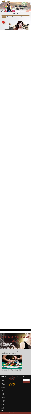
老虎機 (2, 403)
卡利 (9, 376)
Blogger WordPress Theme (13, 412)
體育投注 (2, 408)
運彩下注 (2, 404)
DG (14, 377)
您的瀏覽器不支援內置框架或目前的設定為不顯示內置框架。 (15, 15)
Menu (2, 330)
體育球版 (2, 410)
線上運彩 (2, 401)
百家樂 (2, 398)
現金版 (2, 390)
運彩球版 (2, 407)
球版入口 (2, 394)
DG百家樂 (10, 378)
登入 (16, 379)
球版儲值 (2, 393)
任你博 (2, 379)
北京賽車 (2, 380)
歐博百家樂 (11, 377)
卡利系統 (12, 376)
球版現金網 (3, 397)
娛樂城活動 (3, 384)
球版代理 (2, 391)
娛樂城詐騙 (3, 387)
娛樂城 (2, 383)
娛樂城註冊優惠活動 (4, 386)
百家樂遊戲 (3, 400)
